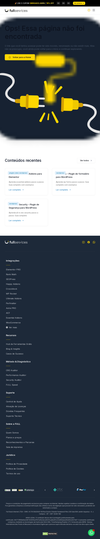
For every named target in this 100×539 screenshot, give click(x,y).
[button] (45, 490)
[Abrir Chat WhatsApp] (91, 532)
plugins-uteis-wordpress (18, 173)
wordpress (60, 173)
